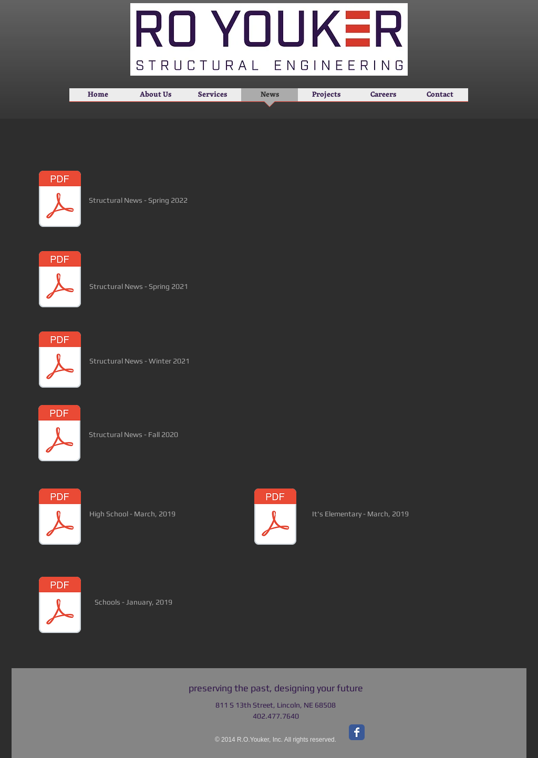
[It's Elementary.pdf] (275, 518)
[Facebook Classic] (357, 732)
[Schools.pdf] (60, 606)
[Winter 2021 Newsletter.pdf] (60, 361)
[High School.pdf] (60, 518)
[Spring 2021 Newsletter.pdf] (60, 280)
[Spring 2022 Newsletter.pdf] (60, 200)
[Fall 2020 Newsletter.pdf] (59, 434)
